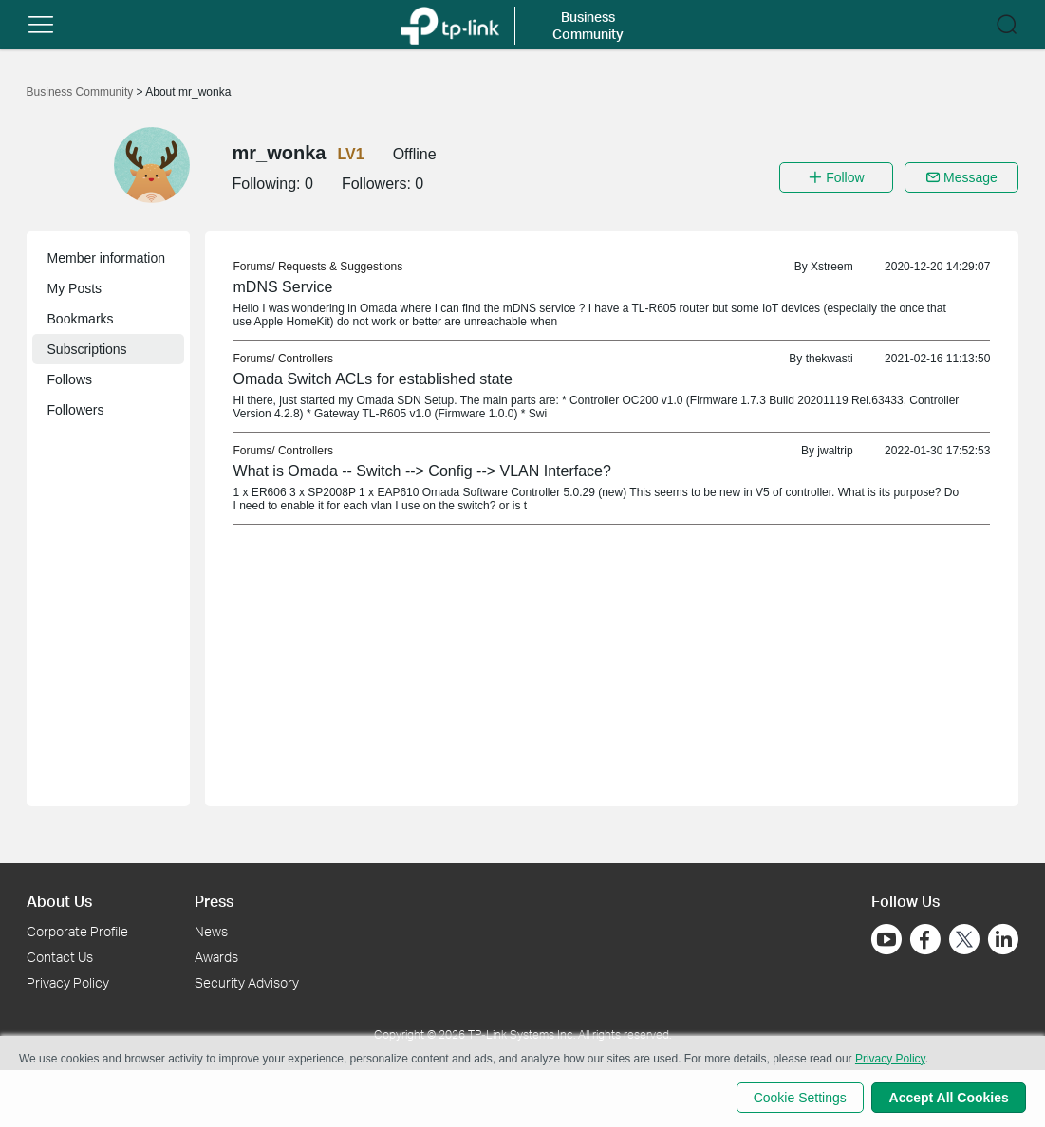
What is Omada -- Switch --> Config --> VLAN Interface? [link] (422, 471)
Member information (106, 258)
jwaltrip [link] (834, 450)
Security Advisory (247, 982)
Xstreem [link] (832, 266)
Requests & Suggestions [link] (340, 266)
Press (214, 901)
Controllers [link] (305, 358)
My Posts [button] (75, 288)
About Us (59, 901)
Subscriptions (87, 349)
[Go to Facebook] (925, 939)
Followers (75, 409)
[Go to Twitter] (964, 941)
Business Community (82, 92)
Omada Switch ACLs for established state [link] (373, 379)
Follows (69, 379)
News (211, 931)
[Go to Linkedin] (1003, 939)
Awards (216, 957)
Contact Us (60, 957)
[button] (41, 24)
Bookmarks (80, 318)
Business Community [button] (588, 25)
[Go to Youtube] (886, 939)
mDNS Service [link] (283, 287)
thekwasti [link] (829, 358)
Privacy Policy (68, 982)
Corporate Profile (77, 931)
